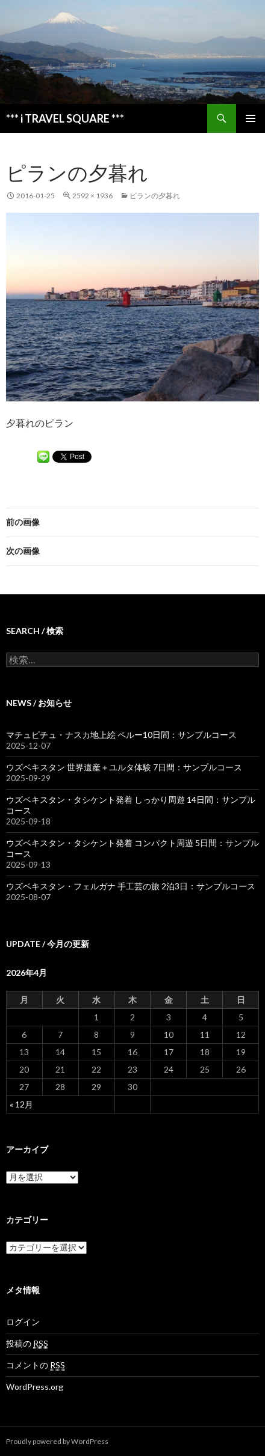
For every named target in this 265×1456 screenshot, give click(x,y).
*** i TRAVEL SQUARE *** (65, 118)
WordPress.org (34, 1386)
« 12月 (21, 1104)
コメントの (35, 1365)
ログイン (23, 1322)
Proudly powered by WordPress (57, 1441)
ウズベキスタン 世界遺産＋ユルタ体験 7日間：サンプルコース (124, 767)
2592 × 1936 (92, 195)
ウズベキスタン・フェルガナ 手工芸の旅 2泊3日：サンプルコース (130, 886)
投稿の (27, 1343)
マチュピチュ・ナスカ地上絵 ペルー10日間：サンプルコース (121, 735)
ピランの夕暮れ (154, 195)
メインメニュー (250, 118)
